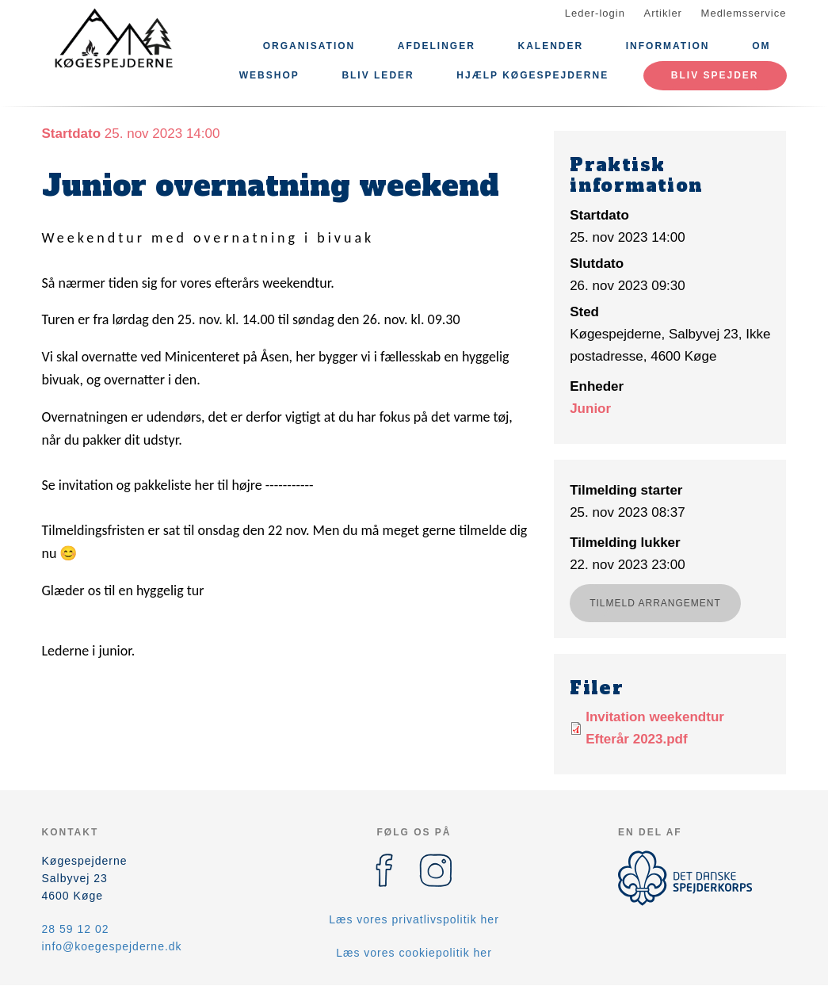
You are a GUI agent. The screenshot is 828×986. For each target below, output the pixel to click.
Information (668, 46)
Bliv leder (378, 75)
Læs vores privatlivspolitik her (414, 919)
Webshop (269, 75)
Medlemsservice (744, 13)
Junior (590, 408)
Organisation (309, 46)
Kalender (550, 46)
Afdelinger (436, 46)
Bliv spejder (715, 75)
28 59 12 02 (75, 929)
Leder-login (595, 13)
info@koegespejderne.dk (112, 946)
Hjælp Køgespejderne (532, 75)
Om (761, 46)
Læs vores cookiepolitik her (414, 952)
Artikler (663, 13)
